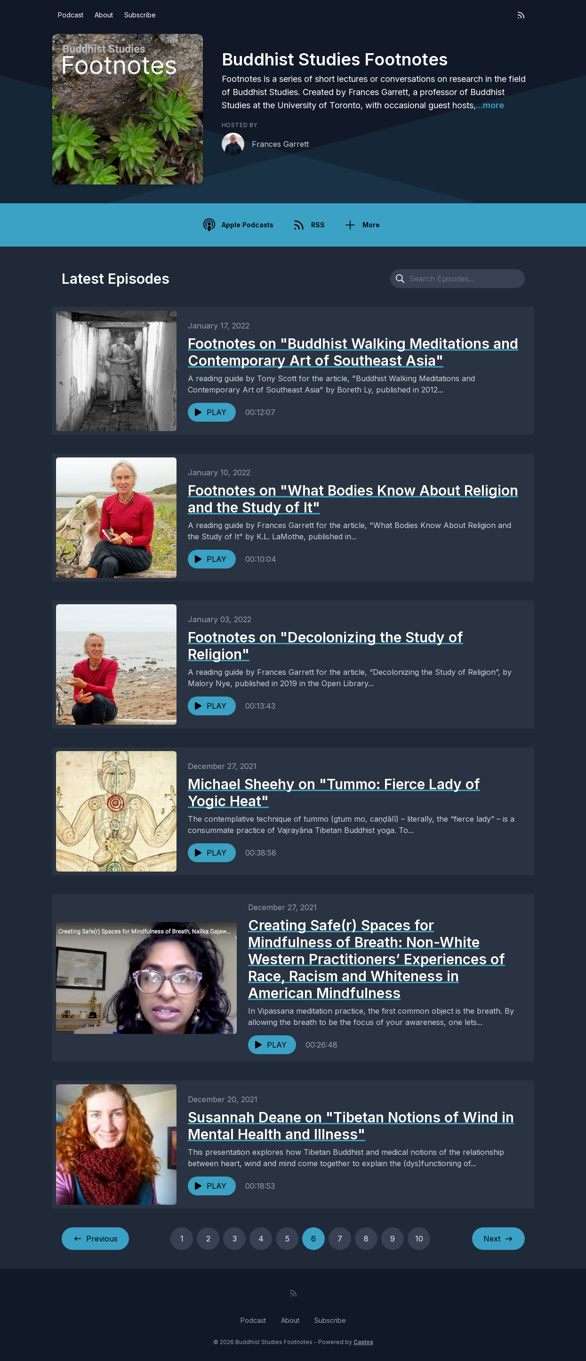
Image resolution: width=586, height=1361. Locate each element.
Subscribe (140, 15)
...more (490, 105)
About (104, 15)
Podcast (70, 15)
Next (498, 1238)
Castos (363, 1341)
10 (419, 1238)
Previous (95, 1238)
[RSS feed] (521, 15)
